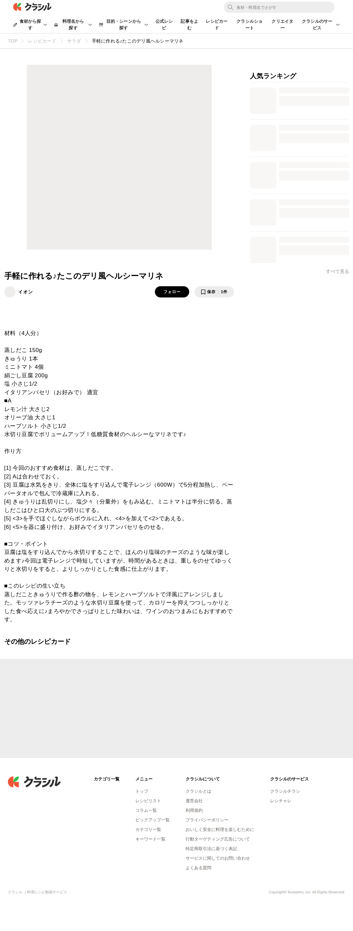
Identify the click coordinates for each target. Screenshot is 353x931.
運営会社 (194, 800)
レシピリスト (148, 800)
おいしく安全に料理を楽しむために (220, 829)
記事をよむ (189, 24)
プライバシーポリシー (207, 819)
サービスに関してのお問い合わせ (218, 858)
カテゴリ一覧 (148, 829)
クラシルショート (249, 24)
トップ (141, 791)
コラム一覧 (146, 810)
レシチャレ (281, 800)
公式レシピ (164, 24)
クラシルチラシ (285, 791)
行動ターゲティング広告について (218, 839)
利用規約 (194, 810)
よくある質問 (198, 867)
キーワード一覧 (150, 839)
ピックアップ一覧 (152, 819)
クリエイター (282, 24)
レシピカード (217, 24)
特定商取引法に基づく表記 (211, 848)
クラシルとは (198, 791)
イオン (25, 291)
